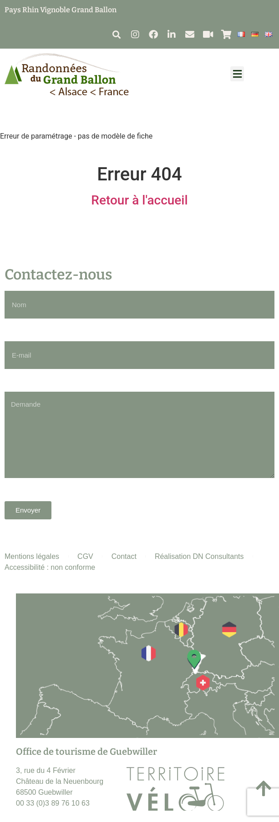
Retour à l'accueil (139, 200)
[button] (116, 34)
